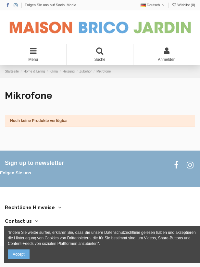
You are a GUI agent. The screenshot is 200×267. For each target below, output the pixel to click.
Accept (19, 254)
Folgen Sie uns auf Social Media (50, 5)
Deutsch (153, 5)
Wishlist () (183, 5)
